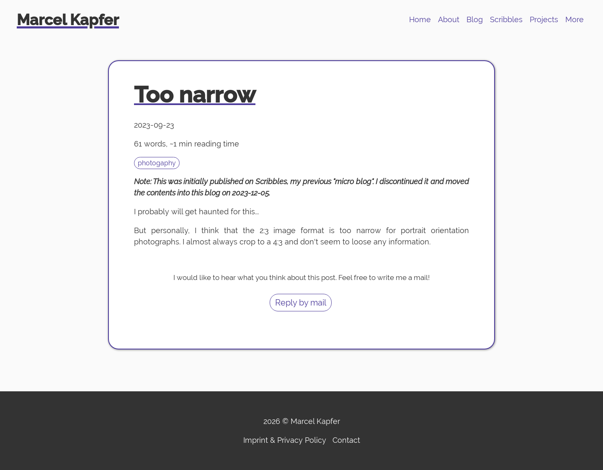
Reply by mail (300, 303)
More (574, 19)
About (448, 19)
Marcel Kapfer (68, 19)
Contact (346, 440)
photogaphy (157, 163)
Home (420, 19)
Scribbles (506, 19)
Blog (474, 19)
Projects (544, 19)
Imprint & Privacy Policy (284, 440)
